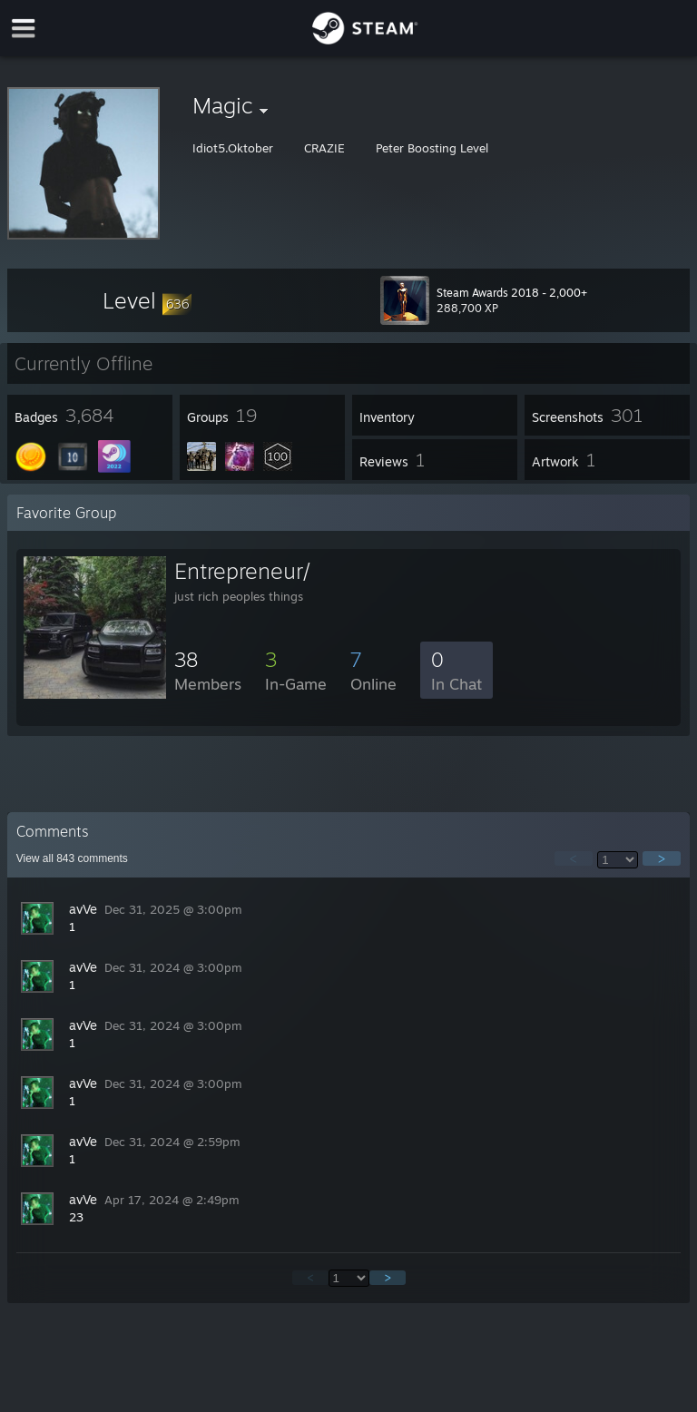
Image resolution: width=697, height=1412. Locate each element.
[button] (147, 300)
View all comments (72, 858)
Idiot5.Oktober (234, 148)
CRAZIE (326, 148)
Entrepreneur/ (242, 570)
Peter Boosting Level (432, 148)
